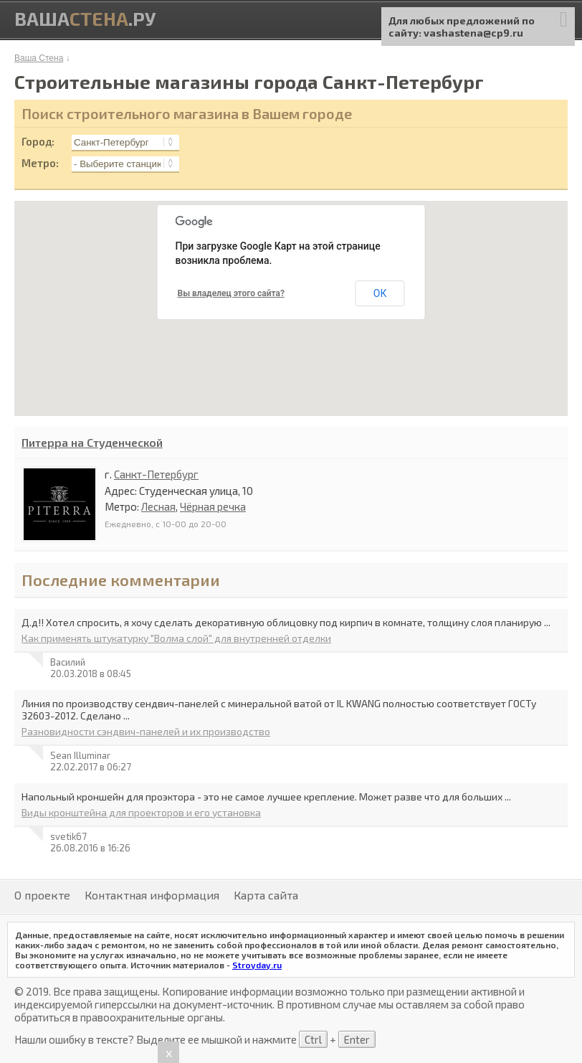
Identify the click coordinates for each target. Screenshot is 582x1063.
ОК (380, 293)
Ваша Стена (38, 58)
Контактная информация (152, 895)
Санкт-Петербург (156, 474)
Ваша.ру (85, 18)
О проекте (42, 895)
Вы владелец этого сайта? (231, 293)
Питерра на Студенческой (92, 442)
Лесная (158, 506)
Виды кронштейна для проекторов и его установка (141, 812)
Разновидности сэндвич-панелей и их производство (146, 731)
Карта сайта (266, 895)
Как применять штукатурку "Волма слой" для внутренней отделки (176, 638)
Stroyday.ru (257, 965)
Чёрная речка (213, 506)
